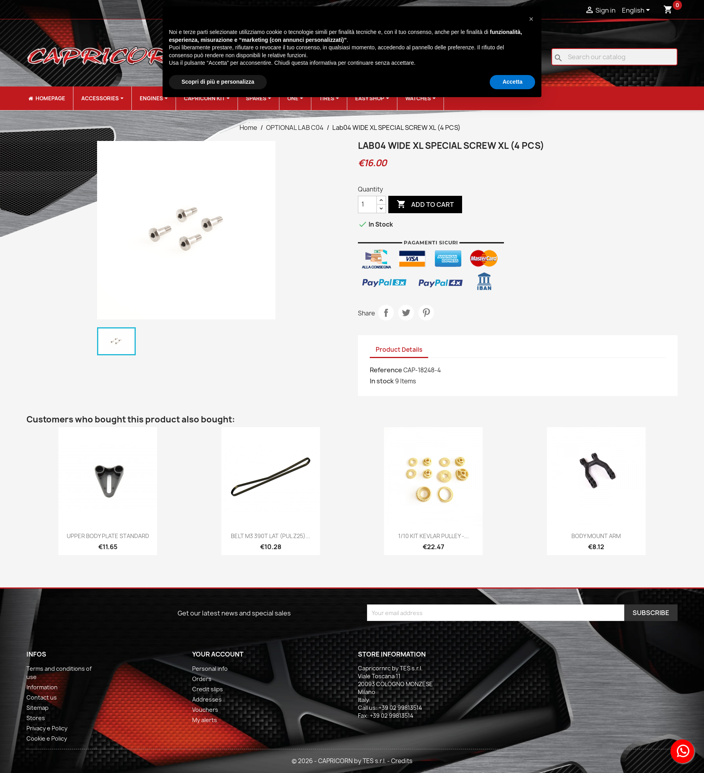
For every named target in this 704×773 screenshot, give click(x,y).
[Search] (614, 57)
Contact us (41, 697)
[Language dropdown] (637, 10)
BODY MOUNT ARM (596, 536)
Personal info (210, 668)
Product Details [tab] (399, 349)
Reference (386, 370)
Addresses (207, 699)
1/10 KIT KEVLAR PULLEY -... (433, 536)
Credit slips (207, 689)
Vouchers (205, 709)
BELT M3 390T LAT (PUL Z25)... (270, 536)
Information (42, 687)
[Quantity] (367, 204)
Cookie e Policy (46, 738)
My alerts (204, 720)
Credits (401, 761)
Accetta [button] (512, 82)
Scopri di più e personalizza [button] (218, 82)
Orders (202, 679)
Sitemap (37, 707)
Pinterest (426, 313)
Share (386, 313)
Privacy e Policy (46, 728)
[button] (531, 19)
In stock (382, 381)
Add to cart (425, 204)
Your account (217, 654)
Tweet (406, 313)
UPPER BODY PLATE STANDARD (108, 536)
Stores (35, 718)
